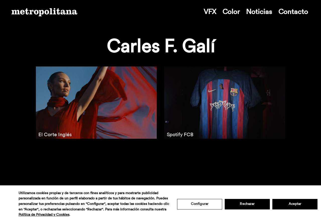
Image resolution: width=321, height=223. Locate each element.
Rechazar (247, 204)
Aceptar (295, 204)
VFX (210, 11)
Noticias (259, 11)
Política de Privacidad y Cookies (44, 214)
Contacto (293, 11)
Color (231, 11)
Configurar (199, 204)
